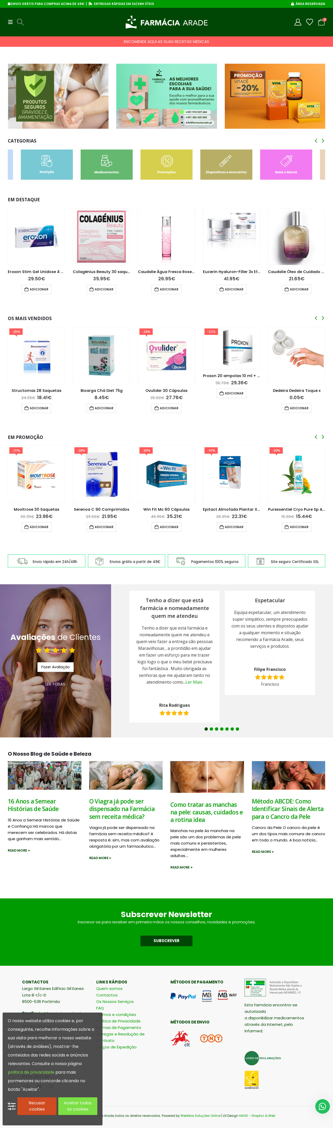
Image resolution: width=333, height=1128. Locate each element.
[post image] (44, 775)
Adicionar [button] (39, 289)
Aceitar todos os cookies (78, 1106)
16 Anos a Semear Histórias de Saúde (33, 805)
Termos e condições (116, 1014)
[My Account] (298, 22)
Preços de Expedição (116, 1047)
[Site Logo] (167, 22)
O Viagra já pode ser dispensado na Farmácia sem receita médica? (122, 809)
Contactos (107, 995)
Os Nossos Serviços (115, 1001)
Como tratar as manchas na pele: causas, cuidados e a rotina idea (206, 812)
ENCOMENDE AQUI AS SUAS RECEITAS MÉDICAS (166, 41)
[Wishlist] (310, 22)
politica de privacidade (31, 1072)
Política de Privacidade (118, 1021)
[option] (174, 657)
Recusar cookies (37, 1106)
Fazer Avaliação (55, 667)
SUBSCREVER (166, 940)
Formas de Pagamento (118, 1027)
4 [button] (221, 729)
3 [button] (216, 729)
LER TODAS (55, 684)
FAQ (100, 1008)
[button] (12, 22)
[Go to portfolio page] (58, 96)
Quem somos (109, 988)
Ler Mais (193, 682)
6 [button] (232, 729)
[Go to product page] (36, 236)
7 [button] (237, 729)
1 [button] (206, 729)
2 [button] (211, 729)
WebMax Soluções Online (200, 1115)
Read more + (19, 850)
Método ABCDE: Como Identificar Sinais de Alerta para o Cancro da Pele (288, 809)
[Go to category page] (47, 165)
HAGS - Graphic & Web (257, 1115)
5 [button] (227, 729)
